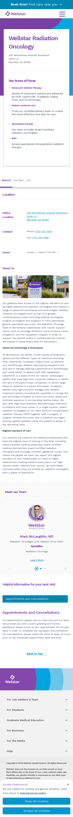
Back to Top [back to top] (36, 653)
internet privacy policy (33, 793)
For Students (37, 710)
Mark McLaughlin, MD (36, 536)
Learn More (36, 560)
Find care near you (37, 4)
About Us (6, 180)
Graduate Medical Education (37, 720)
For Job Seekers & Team (37, 699)
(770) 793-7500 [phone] (43, 231)
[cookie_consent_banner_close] (68, 784)
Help (37, 751)
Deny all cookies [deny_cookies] (36, 801)
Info (29, 180)
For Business (37, 730)
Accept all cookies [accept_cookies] (36, 811)
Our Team (18, 180)
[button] (65, 568)
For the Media (37, 741)
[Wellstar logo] (15, 14)
